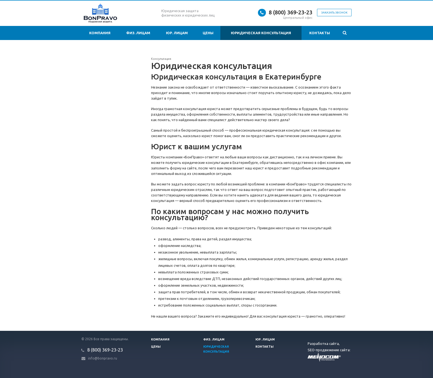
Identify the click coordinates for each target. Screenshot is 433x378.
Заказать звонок (334, 12)
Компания (99, 33)
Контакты (319, 33)
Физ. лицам (138, 33)
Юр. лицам (177, 33)
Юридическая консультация (261, 33)
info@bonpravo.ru (102, 358)
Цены (208, 33)
